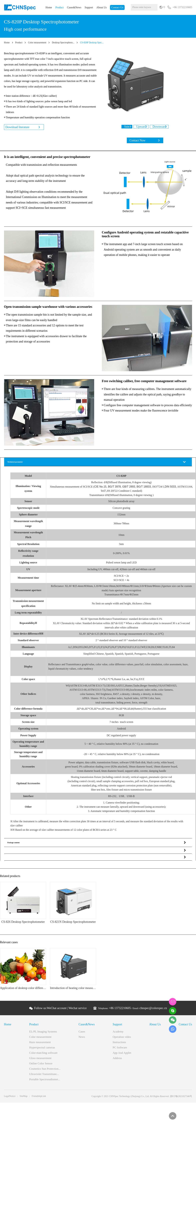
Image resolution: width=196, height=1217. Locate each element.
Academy (118, 1033)
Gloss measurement (40, 1060)
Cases (82, 1033)
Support (89, 7)
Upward (141, 126)
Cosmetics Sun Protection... (45, 1071)
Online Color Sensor (41, 1065)
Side (123, 126)
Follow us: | (60, 1010)
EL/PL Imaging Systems (43, 1033)
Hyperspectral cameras (42, 1049)
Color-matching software (43, 1055)
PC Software (120, 1049)
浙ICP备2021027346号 (181, 1098)
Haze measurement (40, 1044)
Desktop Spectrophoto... (63, 42)
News (82, 1039)
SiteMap (23, 1098)
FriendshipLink (39, 1098)
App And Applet (122, 1055)
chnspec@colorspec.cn (153, 1010)
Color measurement (37, 42)
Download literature (18, 127)
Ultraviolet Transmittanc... (44, 1076)
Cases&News (74, 7)
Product (59, 7)
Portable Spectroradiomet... (44, 1081)
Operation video (122, 1039)
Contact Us (117, 7)
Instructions (119, 1044)
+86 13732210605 (120, 1010)
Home (49, 7)
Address (117, 1060)
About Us (101, 7)
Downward (162, 126)
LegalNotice (9, 1098)
